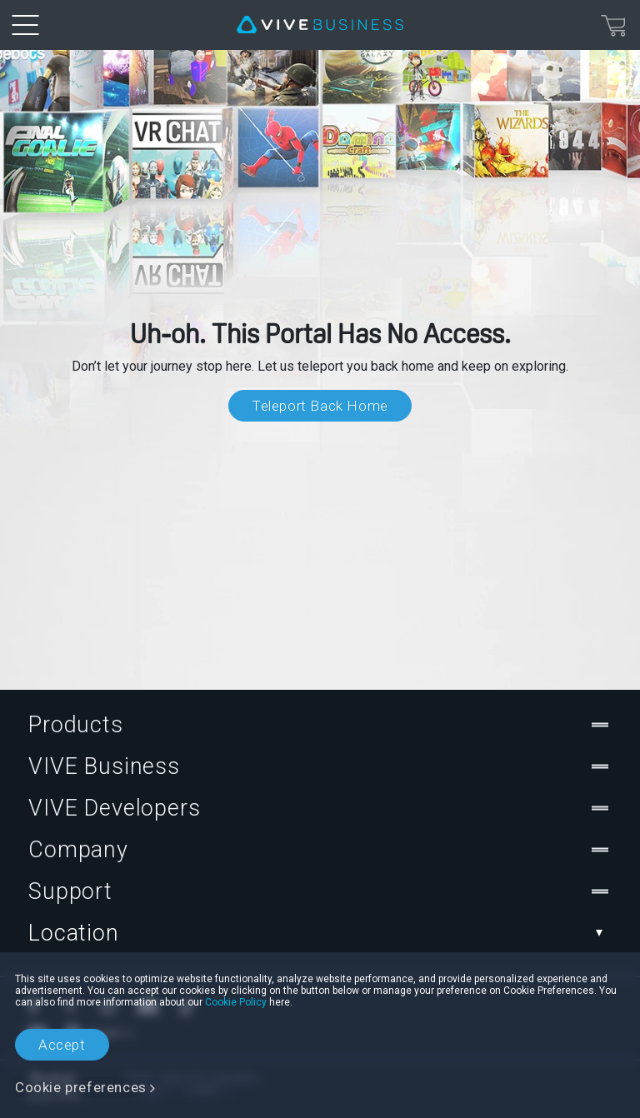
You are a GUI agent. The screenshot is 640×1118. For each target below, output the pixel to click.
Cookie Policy (236, 1002)
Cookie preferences (81, 1087)
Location (320, 933)
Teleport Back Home (320, 405)
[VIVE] (320, 24)
